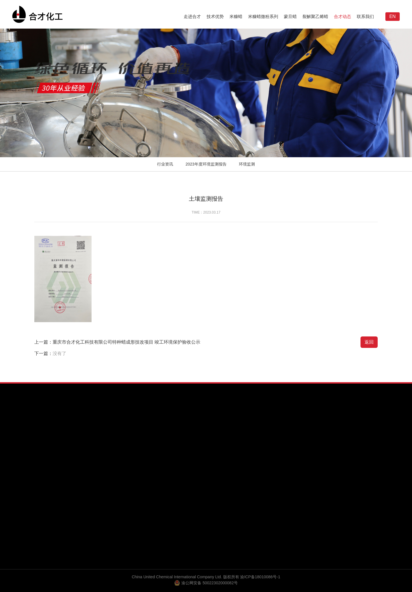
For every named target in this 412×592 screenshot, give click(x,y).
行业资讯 (165, 164)
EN (392, 16)
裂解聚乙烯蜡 (315, 16)
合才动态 (342, 16)
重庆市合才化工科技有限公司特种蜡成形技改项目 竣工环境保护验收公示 (126, 342)
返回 (369, 342)
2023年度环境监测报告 (205, 164)
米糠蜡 (235, 16)
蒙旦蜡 (290, 16)
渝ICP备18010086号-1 (260, 577)
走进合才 (192, 16)
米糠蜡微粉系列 (263, 16)
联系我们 (365, 16)
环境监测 (247, 164)
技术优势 (215, 16)
